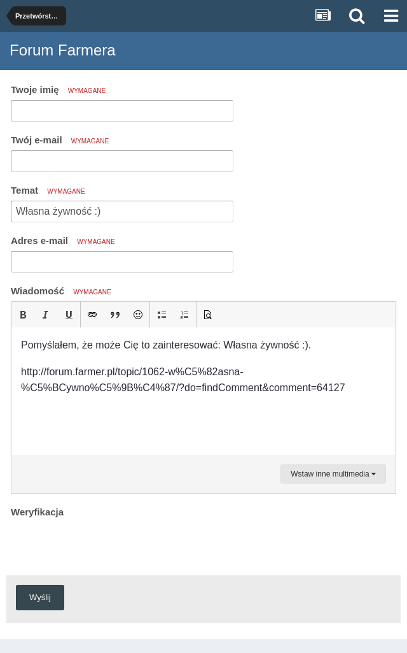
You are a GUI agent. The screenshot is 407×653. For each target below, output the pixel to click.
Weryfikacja (37, 511)
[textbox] (203, 391)
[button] (22, 314)
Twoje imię (58, 89)
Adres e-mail (63, 240)
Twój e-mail (60, 139)
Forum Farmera (63, 50)
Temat (48, 190)
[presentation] (107, 546)
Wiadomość (61, 290)
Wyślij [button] (40, 597)
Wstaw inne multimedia (333, 474)
